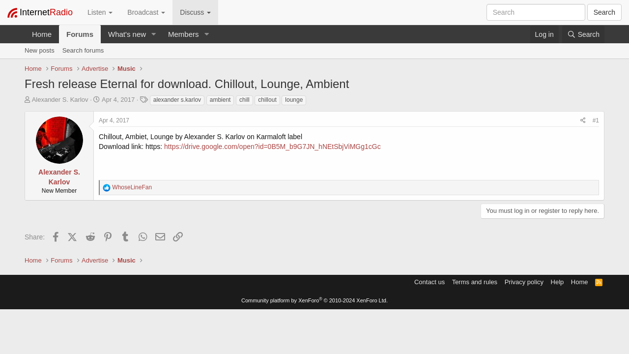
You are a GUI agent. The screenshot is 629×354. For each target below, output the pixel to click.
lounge (294, 99)
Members (183, 34)
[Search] (583, 34)
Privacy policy (524, 282)
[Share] (583, 120)
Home (42, 34)
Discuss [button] (195, 12)
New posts (40, 50)
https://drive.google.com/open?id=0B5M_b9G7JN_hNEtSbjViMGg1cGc (272, 146)
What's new (127, 34)
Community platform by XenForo (314, 300)
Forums (79, 34)
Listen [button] (100, 12)
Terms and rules (474, 282)
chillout (267, 99)
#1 (596, 120)
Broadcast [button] (146, 12)
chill (244, 99)
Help (557, 282)
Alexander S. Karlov (60, 99)
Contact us (429, 282)
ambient (220, 99)
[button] (154, 34)
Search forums (83, 50)
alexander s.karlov (177, 99)
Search (604, 12)
